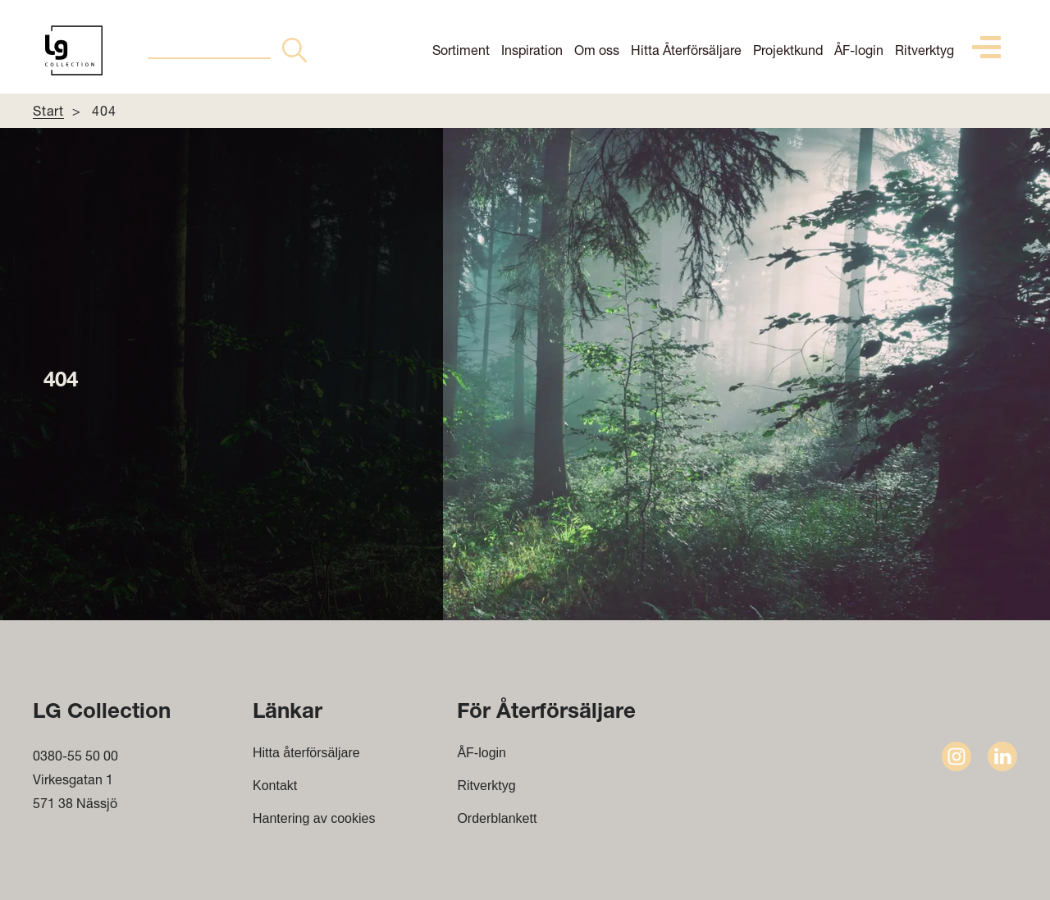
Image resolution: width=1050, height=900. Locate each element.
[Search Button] (294, 50)
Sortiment (461, 49)
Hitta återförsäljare (306, 753)
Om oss (596, 49)
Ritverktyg (924, 49)
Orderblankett (496, 818)
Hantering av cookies (314, 818)
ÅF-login (858, 49)
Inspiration (532, 49)
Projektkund (788, 49)
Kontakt (275, 786)
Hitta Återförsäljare (686, 49)
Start (48, 110)
